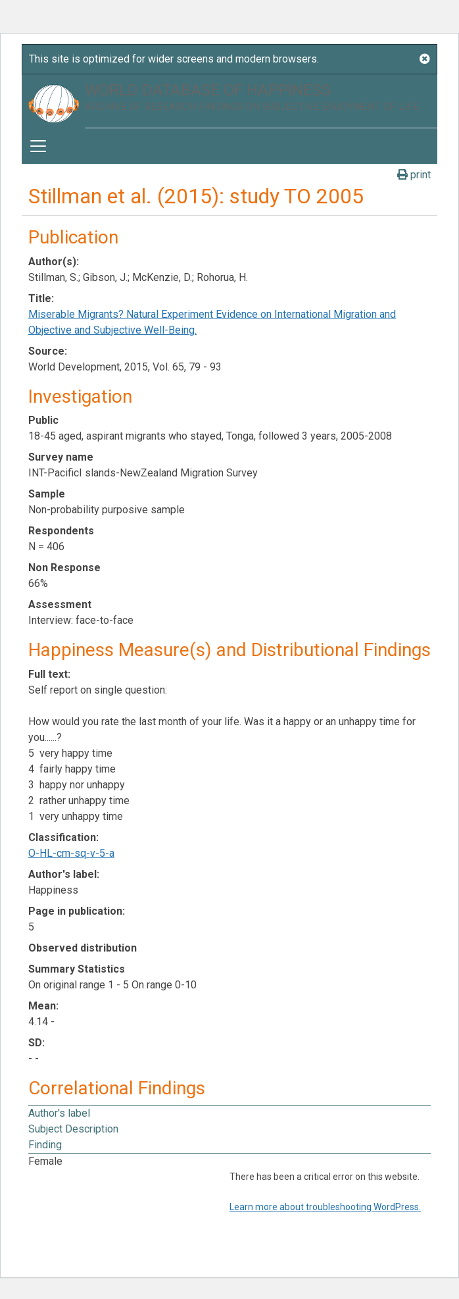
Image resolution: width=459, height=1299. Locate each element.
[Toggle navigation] (38, 146)
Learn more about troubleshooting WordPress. (325, 1207)
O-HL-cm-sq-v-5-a (71, 853)
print (414, 174)
